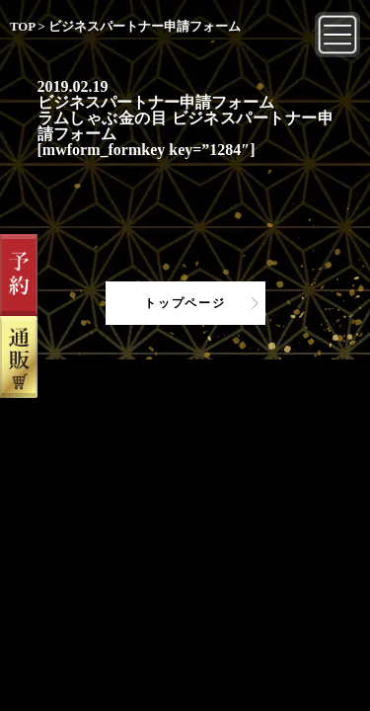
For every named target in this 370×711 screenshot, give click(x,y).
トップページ (184, 303)
